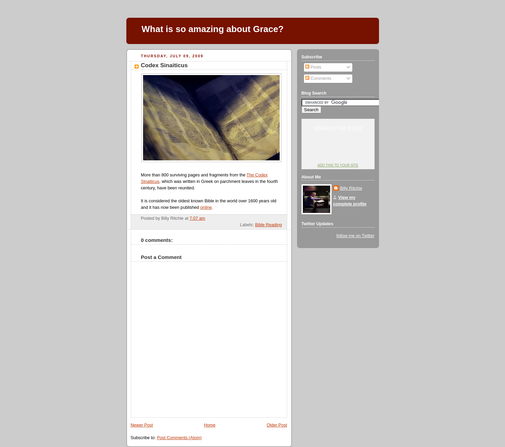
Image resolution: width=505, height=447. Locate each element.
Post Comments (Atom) (179, 437)
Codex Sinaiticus (164, 65)
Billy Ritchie (351, 188)
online (206, 207)
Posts (313, 67)
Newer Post (142, 425)
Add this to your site (338, 165)
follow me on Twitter (355, 235)
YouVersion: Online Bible (338, 152)
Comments (318, 78)
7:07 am (197, 218)
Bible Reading (268, 224)
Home (209, 425)
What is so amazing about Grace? (213, 29)
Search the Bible (337, 128)
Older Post (277, 425)
